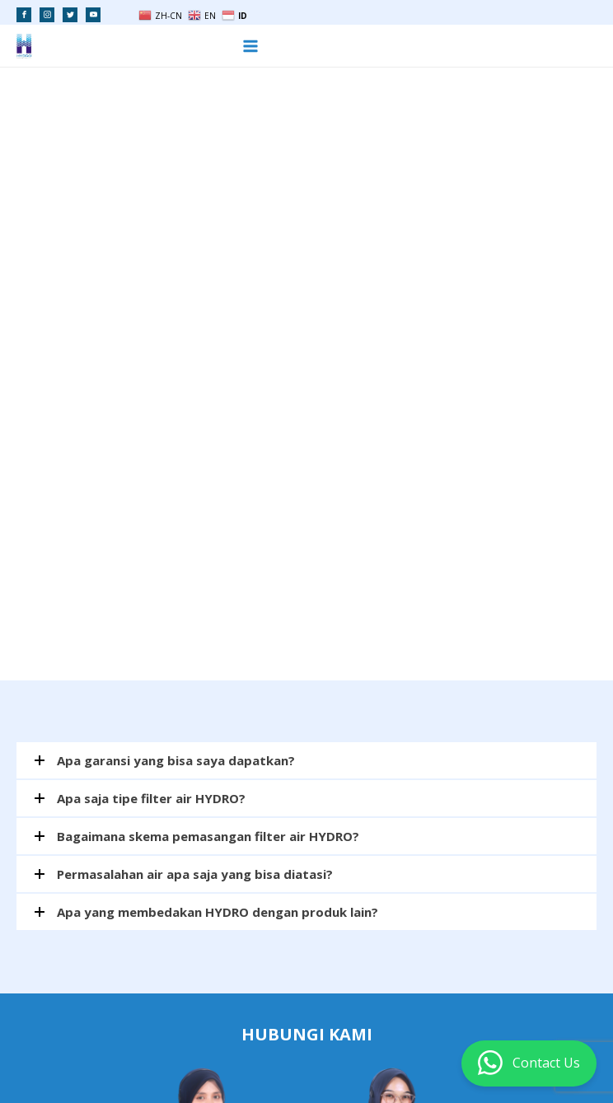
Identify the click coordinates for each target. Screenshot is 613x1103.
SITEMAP (402, 1062)
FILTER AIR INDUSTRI (259, 1062)
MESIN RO (344, 1062)
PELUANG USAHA (56, 1062)
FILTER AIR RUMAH (155, 1062)
